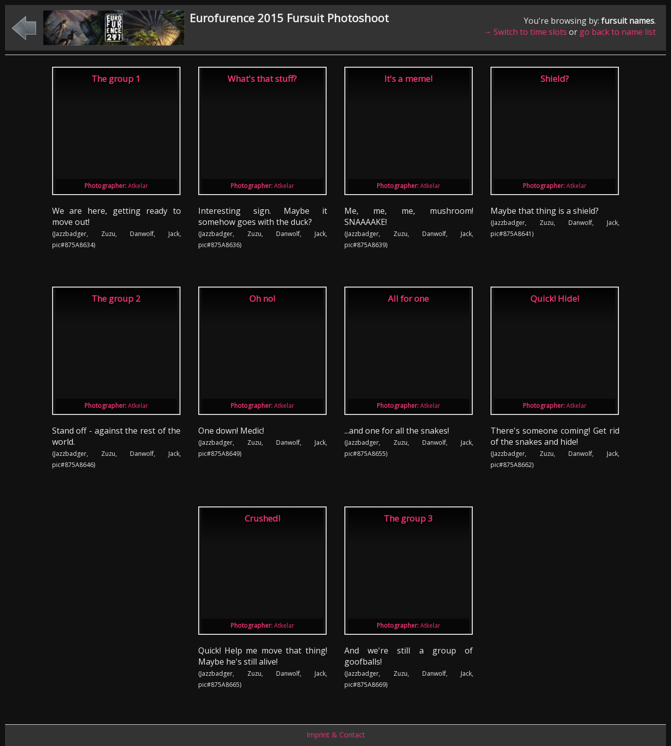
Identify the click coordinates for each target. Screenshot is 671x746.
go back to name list (617, 31)
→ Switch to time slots (525, 31)
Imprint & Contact (335, 734)
